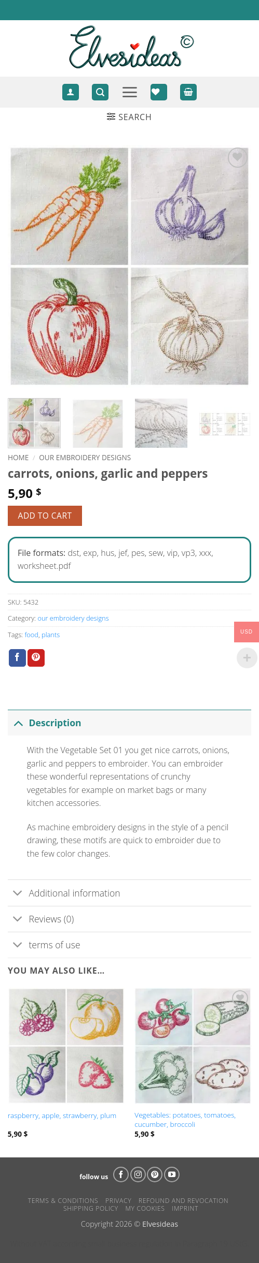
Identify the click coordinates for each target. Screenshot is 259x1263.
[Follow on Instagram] (138, 1174)
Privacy (118, 1200)
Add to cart (45, 515)
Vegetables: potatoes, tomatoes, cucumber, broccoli (185, 1119)
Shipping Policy (90, 1208)
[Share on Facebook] (17, 658)
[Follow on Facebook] (121, 1174)
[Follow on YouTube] (172, 1174)
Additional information (64, 894)
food (31, 634)
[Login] (70, 92)
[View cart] (188, 92)
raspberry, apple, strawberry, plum (62, 1115)
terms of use (44, 946)
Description (44, 722)
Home (18, 457)
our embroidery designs (85, 457)
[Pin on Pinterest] (36, 658)
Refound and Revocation (183, 1200)
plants (51, 634)
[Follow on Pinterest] (154, 1174)
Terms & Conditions (63, 1200)
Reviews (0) (41, 920)
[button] (100, 92)
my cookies (145, 1208)
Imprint (185, 1208)
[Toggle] (18, 722)
